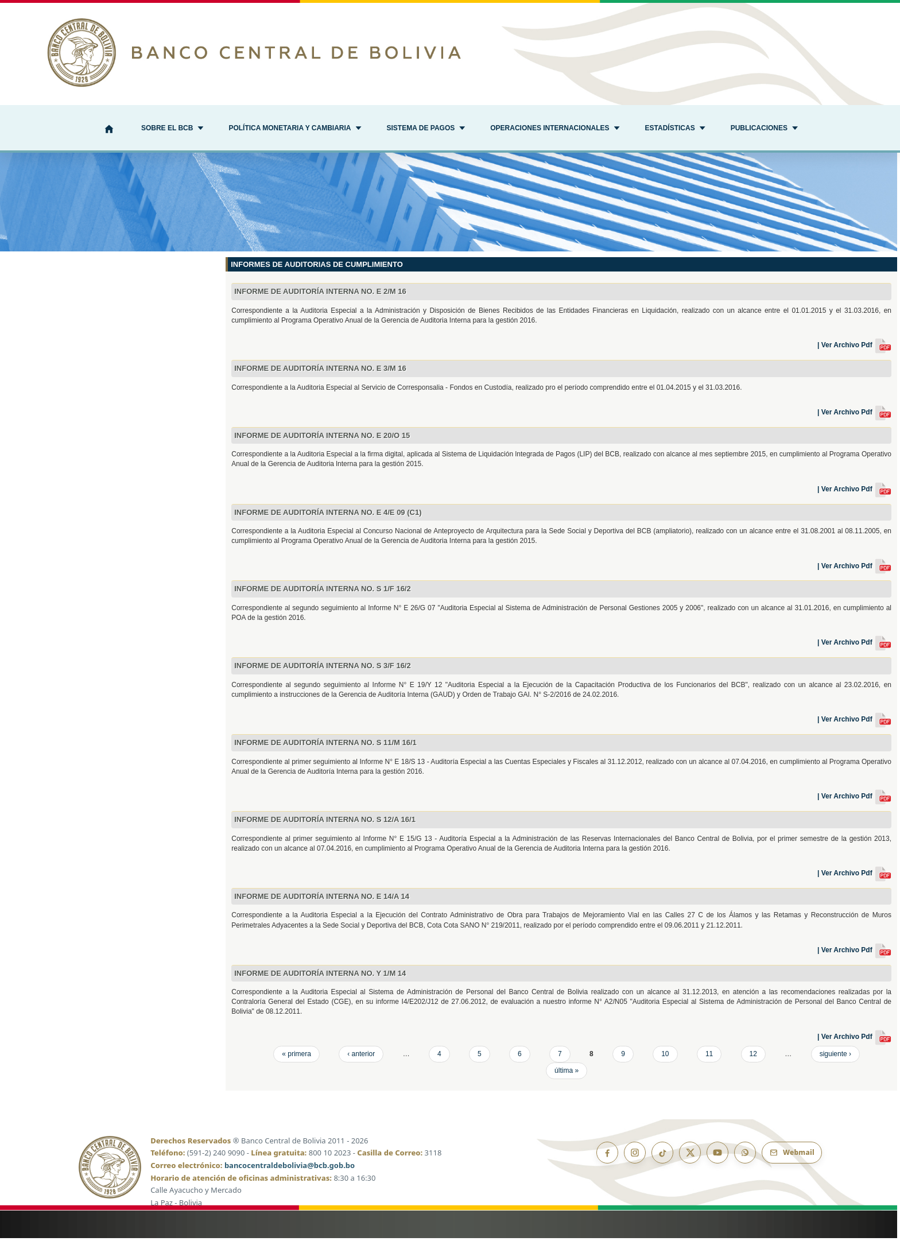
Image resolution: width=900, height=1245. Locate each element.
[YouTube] (717, 1159)
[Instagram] (635, 1159)
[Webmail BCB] (792, 1159)
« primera (296, 1061)
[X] (690, 1159)
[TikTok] (662, 1159)
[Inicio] (109, 130)
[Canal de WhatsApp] (745, 1159)
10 (665, 1061)
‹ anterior (361, 1061)
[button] (172, 129)
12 (753, 1061)
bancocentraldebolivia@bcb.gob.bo (289, 1173)
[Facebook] (607, 1159)
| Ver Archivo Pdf (854, 352)
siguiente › (835, 1061)
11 (709, 1061)
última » (566, 1077)
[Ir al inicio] (450, 52)
